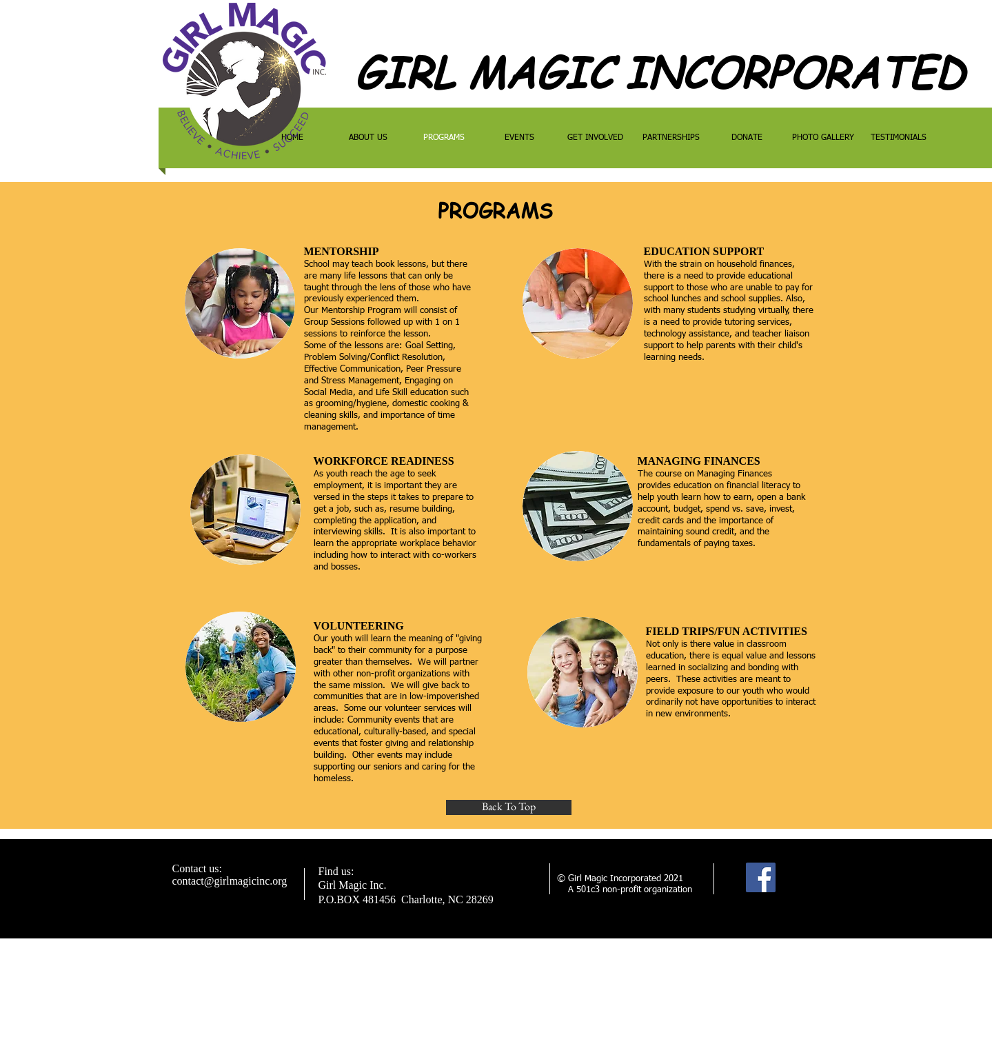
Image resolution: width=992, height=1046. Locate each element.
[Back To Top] (508, 807)
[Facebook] (761, 877)
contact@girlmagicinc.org (229, 881)
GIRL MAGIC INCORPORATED (659, 71)
